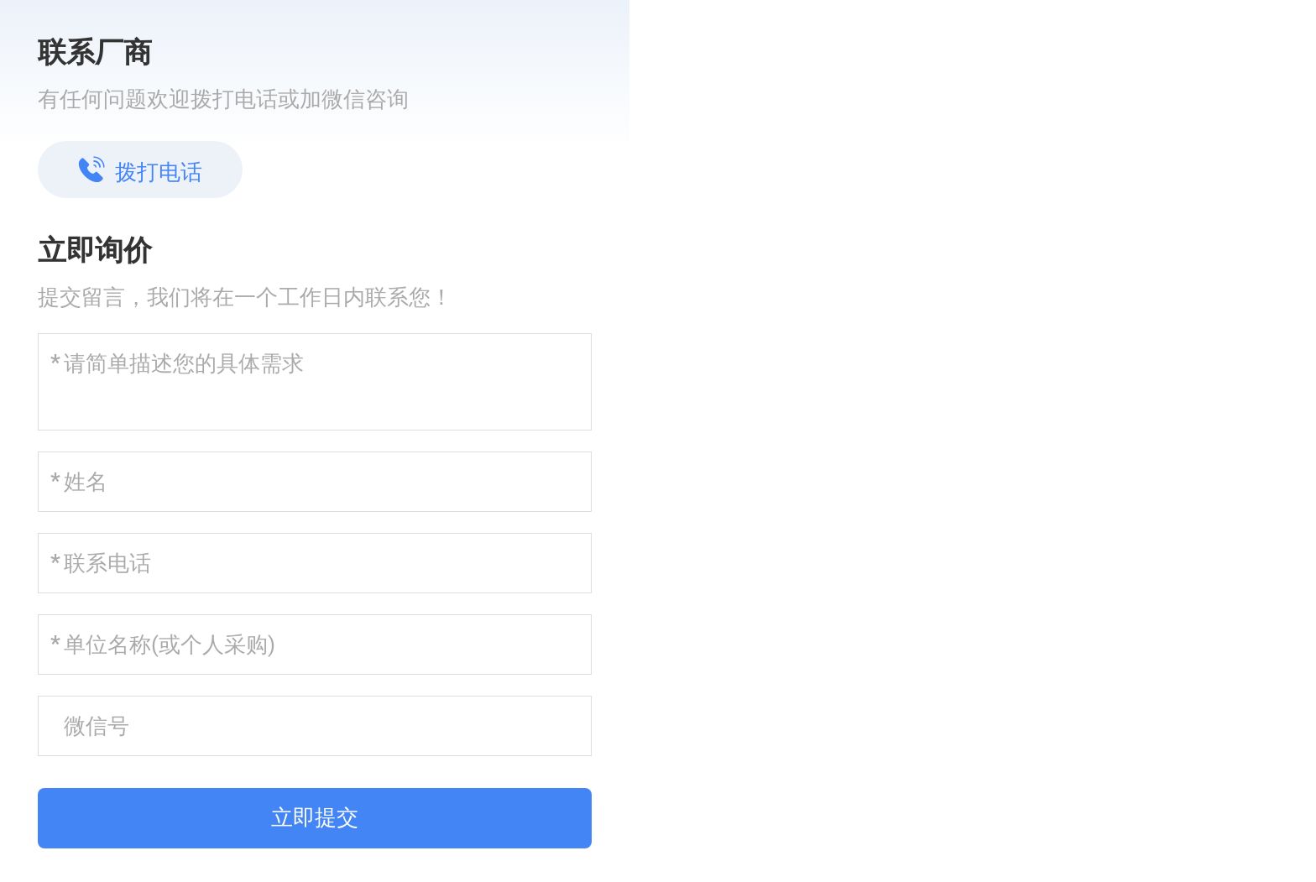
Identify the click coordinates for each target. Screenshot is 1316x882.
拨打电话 (140, 170)
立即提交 (314, 817)
